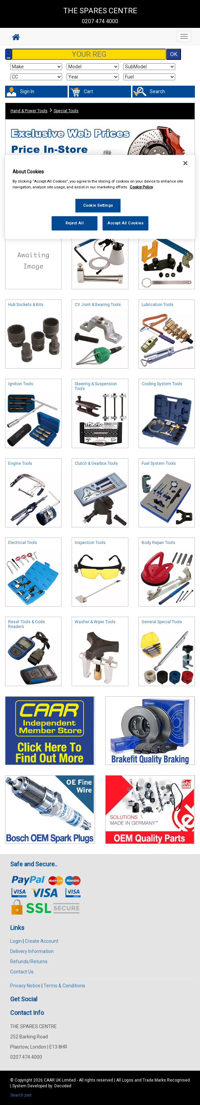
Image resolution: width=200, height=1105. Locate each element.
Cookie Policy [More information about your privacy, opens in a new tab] (141, 187)
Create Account (41, 941)
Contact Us (22, 971)
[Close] (185, 162)
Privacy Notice (25, 985)
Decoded (62, 1086)
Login (16, 941)
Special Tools (66, 110)
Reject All (75, 223)
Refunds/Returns (29, 961)
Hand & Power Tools (29, 110)
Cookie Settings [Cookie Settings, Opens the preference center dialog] (98, 205)
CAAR (49, 1080)
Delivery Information (32, 951)
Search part (21, 1095)
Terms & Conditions (64, 985)
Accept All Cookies (125, 223)
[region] (100, 197)
